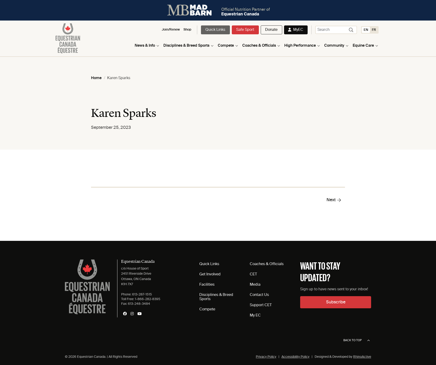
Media (255, 285)
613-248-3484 (139, 303)
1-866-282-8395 (147, 299)
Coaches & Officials (259, 46)
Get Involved (210, 274)
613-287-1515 (142, 294)
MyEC (298, 30)
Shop (187, 29)
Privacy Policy (266, 356)
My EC (255, 315)
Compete (226, 46)
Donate (271, 30)
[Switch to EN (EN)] (366, 30)
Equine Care (363, 46)
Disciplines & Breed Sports (186, 46)
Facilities (206, 285)
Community (334, 46)
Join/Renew (171, 29)
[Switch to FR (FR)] (374, 30)
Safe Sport (245, 30)
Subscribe (335, 302)
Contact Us (259, 295)
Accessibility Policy (295, 356)
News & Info (145, 46)
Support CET (261, 305)
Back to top (356, 340)
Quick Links (215, 30)
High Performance (300, 46)
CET (253, 274)
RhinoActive (362, 356)
